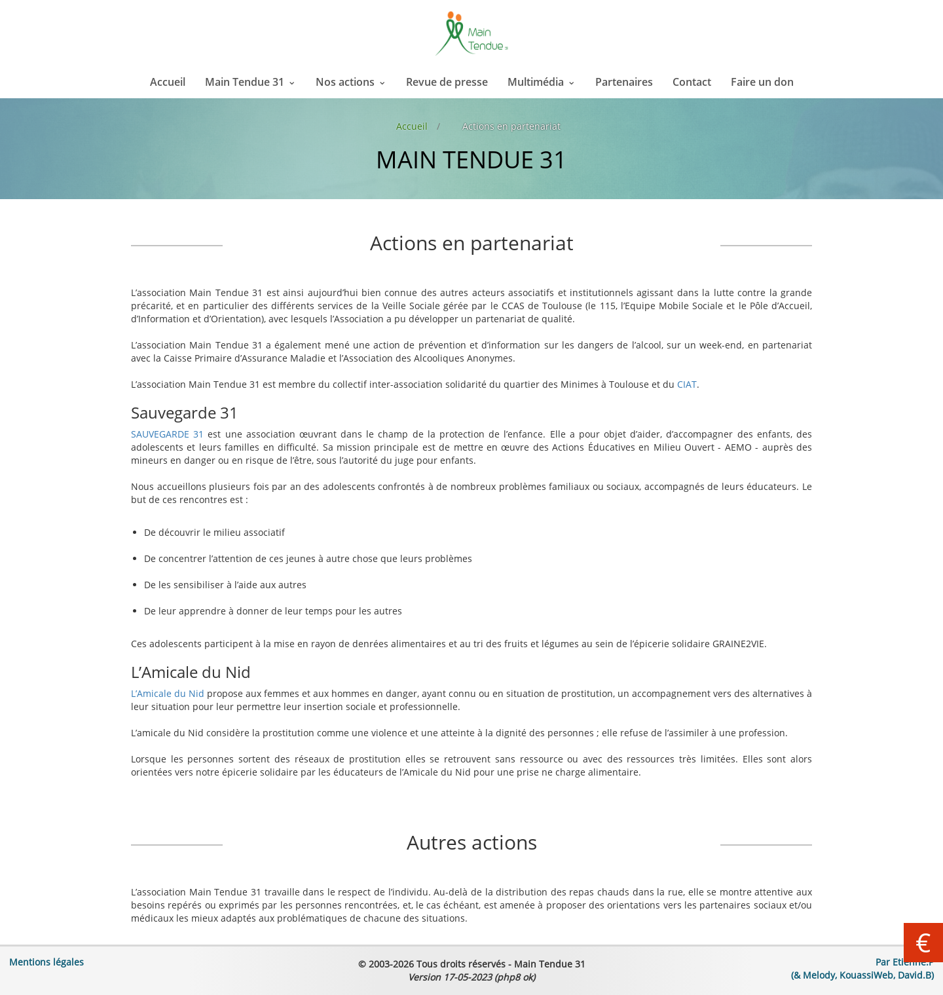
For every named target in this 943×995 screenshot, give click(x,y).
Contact (692, 82)
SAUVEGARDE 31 (167, 434)
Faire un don (762, 82)
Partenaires (624, 82)
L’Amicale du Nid (167, 693)
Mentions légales (46, 962)
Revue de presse (447, 82)
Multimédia (536, 82)
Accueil (167, 82)
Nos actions (345, 82)
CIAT (687, 384)
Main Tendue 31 (244, 82)
